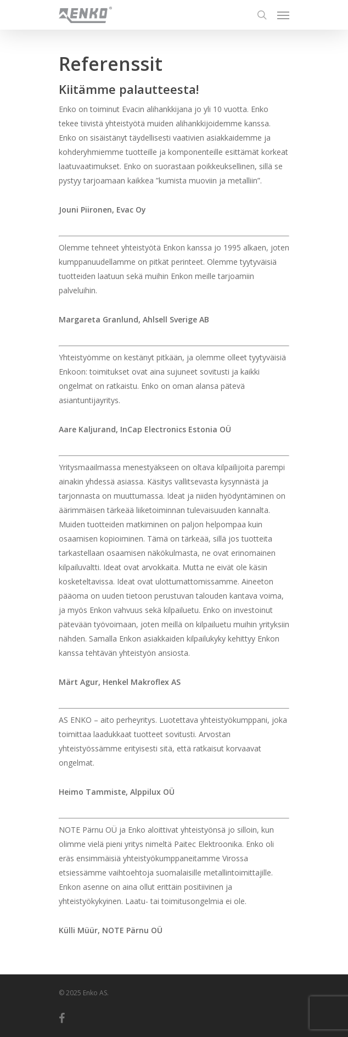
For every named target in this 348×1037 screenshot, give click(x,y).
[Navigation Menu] (283, 14)
